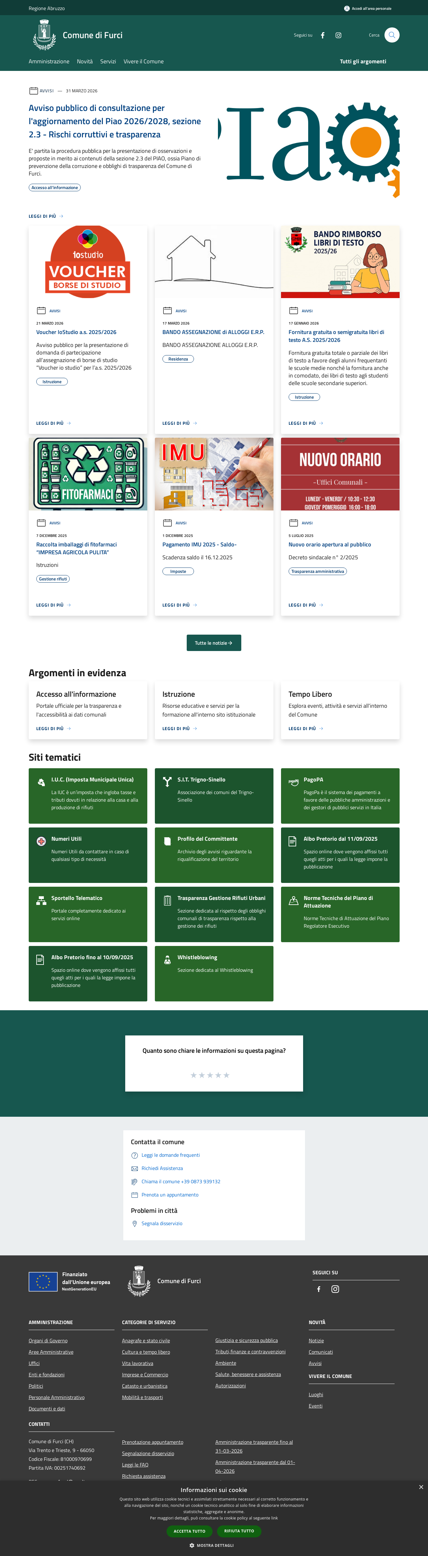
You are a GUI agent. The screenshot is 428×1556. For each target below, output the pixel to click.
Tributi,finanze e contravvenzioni (250, 1351)
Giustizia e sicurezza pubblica (246, 1340)
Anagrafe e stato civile (146, 1340)
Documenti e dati (47, 1408)
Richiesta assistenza (144, 1476)
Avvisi (47, 90)
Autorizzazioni (230, 1385)
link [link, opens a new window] (274, 1518)
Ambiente (225, 1363)
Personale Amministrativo (57, 1397)
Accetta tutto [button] (189, 1531)
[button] (214, 1545)
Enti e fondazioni (47, 1374)
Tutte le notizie (214, 643)
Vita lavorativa (137, 1363)
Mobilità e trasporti (142, 1397)
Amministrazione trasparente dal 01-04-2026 (255, 1466)
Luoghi (316, 1394)
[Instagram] (336, 35)
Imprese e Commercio (145, 1374)
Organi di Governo (48, 1340)
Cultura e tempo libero (146, 1352)
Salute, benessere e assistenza (248, 1374)
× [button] (421, 1487)
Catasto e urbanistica (144, 1386)
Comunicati (321, 1352)
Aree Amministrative (51, 1352)
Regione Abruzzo (47, 8)
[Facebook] (320, 35)
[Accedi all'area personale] (368, 8)
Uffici (34, 1363)
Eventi (316, 1405)
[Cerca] (392, 35)
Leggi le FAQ (135, 1464)
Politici (36, 1386)
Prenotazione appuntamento (152, 1442)
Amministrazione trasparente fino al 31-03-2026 (254, 1446)
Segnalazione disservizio (148, 1453)
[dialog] (214, 1518)
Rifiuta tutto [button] (239, 1531)
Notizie (316, 1340)
